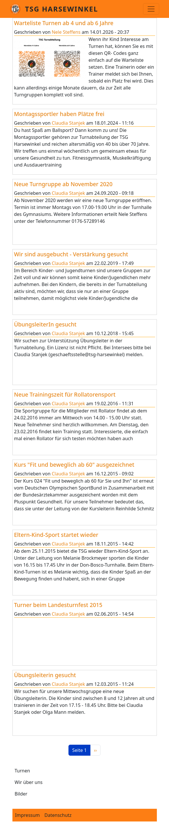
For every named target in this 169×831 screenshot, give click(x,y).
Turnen (22, 770)
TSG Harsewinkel (61, 9)
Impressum (27, 815)
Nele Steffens (66, 32)
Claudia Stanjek (68, 123)
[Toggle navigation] (151, 9)
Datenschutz (58, 815)
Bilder (21, 794)
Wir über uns (29, 782)
